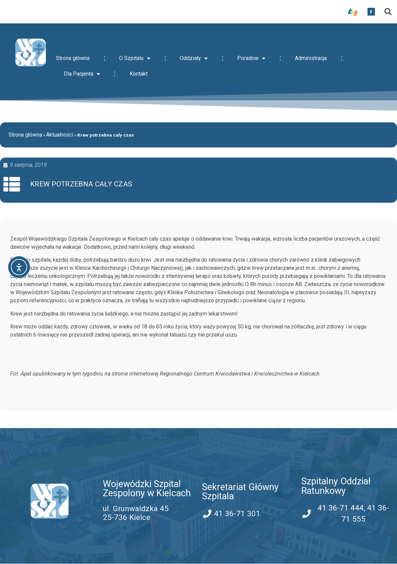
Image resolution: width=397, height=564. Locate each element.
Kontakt (139, 73)
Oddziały (194, 58)
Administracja (311, 58)
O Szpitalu (134, 58)
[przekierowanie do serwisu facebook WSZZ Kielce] (371, 12)
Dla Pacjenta (82, 74)
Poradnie (251, 58)
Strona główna (73, 58)
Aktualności (59, 135)
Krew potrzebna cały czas (82, 184)
